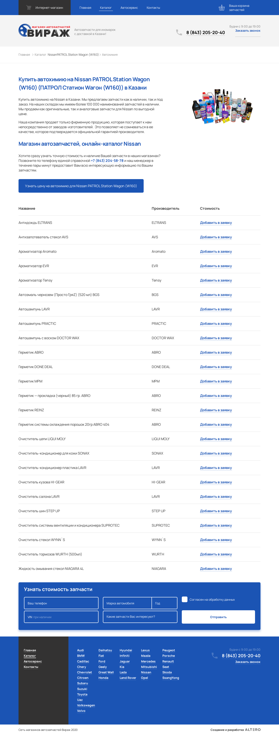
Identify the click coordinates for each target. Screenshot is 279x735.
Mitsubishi (149, 667)
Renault (168, 661)
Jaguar (125, 661)
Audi (80, 650)
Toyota (82, 694)
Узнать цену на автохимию (81, 185)
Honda (103, 678)
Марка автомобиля (127, 603)
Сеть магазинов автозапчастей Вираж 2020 (48, 730)
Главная (85, 7)
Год (164, 603)
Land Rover (128, 678)
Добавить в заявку (216, 222)
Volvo (81, 711)
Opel (144, 678)
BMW (81, 656)
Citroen (82, 678)
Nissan (146, 672)
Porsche (168, 656)
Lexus (145, 650)
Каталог (106, 7)
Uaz (80, 700)
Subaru (82, 683)
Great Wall (106, 672)
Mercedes (148, 661)
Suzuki (82, 689)
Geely (103, 667)
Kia (122, 667)
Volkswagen (86, 705)
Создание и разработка (235, 730)
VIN (61, 617)
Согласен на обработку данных (212, 599)
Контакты (153, 7)
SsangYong (170, 678)
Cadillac (83, 661)
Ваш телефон (61, 603)
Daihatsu (105, 650)
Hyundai (126, 650)
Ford (102, 661)
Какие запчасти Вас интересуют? (140, 617)
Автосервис (129, 7)
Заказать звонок (247, 30)
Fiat (101, 656)
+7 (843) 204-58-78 (107, 160)
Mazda (145, 656)
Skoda (167, 672)
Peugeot (168, 650)
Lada (123, 672)
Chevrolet (84, 672)
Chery (81, 667)
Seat (165, 667)
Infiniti (124, 656)
